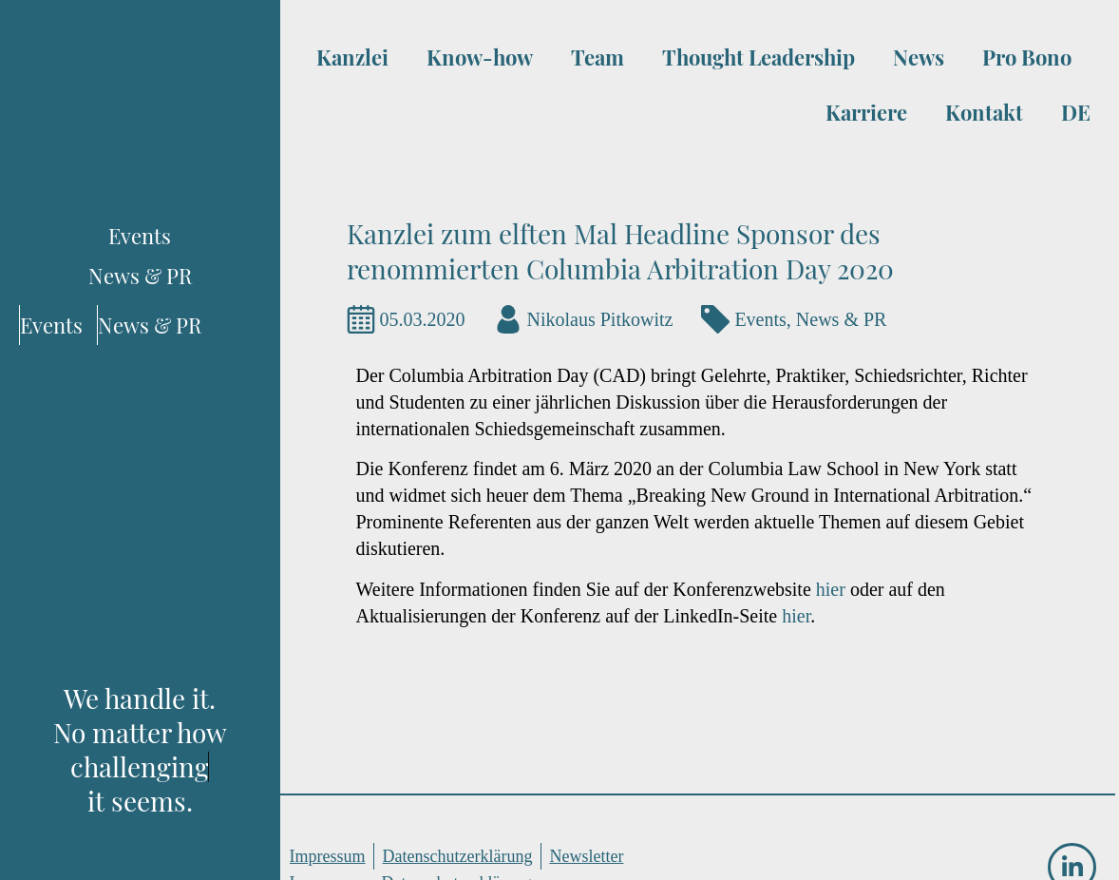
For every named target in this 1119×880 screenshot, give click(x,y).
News (918, 57)
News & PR (841, 319)
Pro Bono (1027, 57)
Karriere (866, 112)
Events (760, 319)
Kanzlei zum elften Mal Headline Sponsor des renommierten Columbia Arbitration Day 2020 (620, 251)
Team (597, 57)
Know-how (480, 57)
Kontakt (984, 112)
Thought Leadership (758, 57)
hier (833, 589)
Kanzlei (352, 57)
